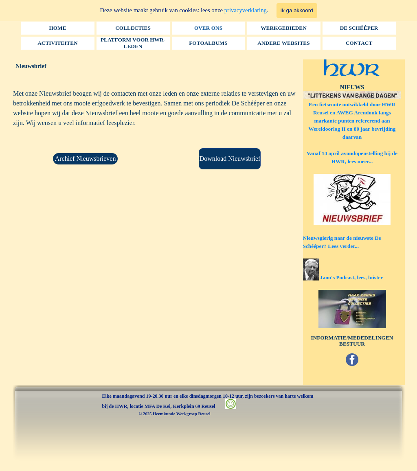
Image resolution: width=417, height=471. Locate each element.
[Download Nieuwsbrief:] (229, 159)
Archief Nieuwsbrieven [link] (85, 158)
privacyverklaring (245, 10)
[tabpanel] (157, 116)
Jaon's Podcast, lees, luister (351, 277)
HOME (57, 28)
